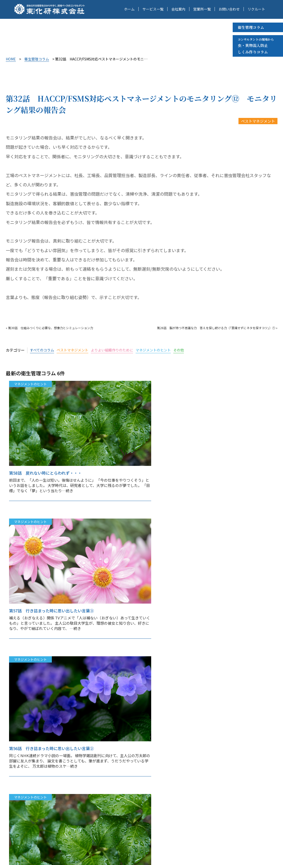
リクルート (256, 10)
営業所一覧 (202, 10)
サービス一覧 (153, 10)
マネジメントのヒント (161, 350)
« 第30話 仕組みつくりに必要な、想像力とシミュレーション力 (49, 328)
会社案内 (178, 10)
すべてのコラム (43, 350)
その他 (188, 350)
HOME (11, 58)
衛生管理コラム (251, 27)
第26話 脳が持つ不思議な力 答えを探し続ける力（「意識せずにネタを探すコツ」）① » (217, 328)
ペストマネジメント (258, 121)
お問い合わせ (229, 10)
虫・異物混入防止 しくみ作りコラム (256, 45)
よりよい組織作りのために (117, 350)
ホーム (129, 10)
